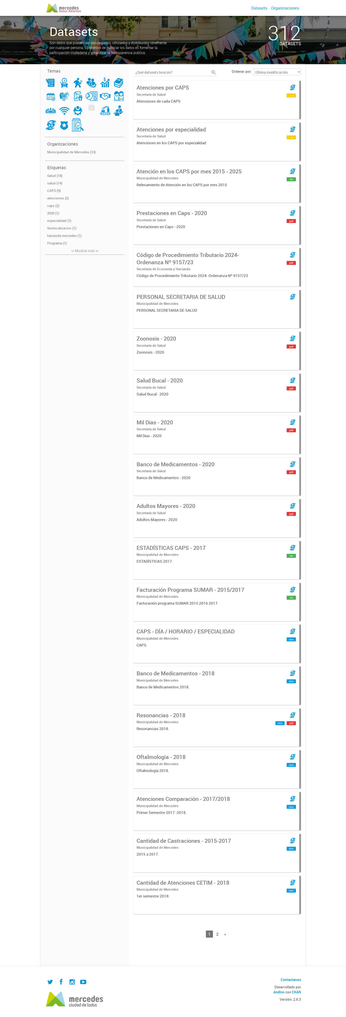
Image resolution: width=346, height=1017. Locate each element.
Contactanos (291, 979)
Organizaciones (285, 8)
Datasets (259, 8)
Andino (278, 992)
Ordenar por (241, 71)
